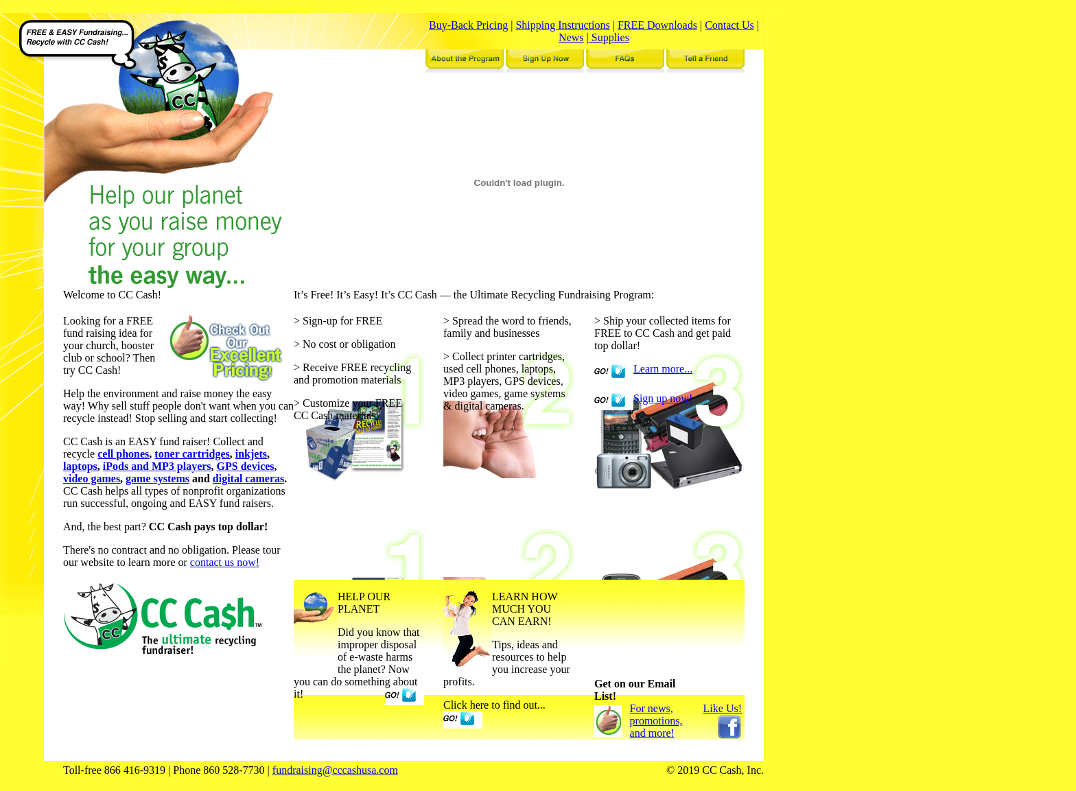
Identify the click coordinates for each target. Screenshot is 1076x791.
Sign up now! (662, 398)
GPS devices (245, 466)
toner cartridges (191, 454)
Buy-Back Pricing (468, 25)
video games (91, 478)
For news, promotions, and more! (656, 721)
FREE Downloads (657, 25)
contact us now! (224, 562)
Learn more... (662, 369)
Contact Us (729, 25)
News (571, 37)
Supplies (609, 37)
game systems (157, 478)
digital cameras (248, 478)
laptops (80, 466)
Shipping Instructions (562, 25)
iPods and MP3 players (157, 466)
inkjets (251, 454)
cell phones (123, 454)
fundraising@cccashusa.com (335, 770)
